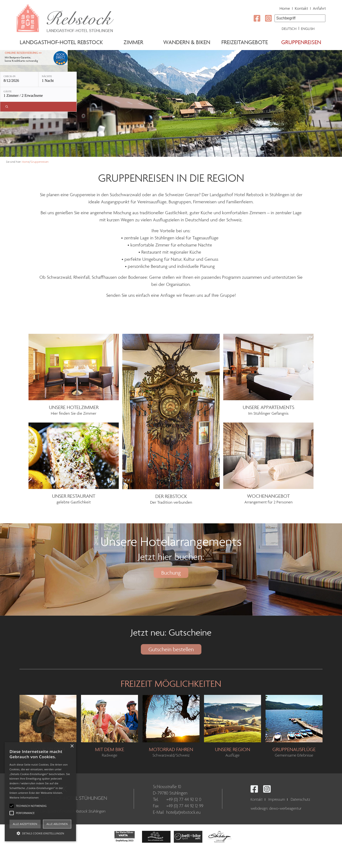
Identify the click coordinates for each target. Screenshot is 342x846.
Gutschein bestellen (171, 649)
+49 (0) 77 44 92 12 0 (183, 799)
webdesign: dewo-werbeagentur (276, 808)
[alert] (40, 791)
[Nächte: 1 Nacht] (57, 79)
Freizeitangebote (244, 42)
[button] (40, 833)
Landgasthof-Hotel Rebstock (61, 42)
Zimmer (133, 42)
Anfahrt (319, 8)
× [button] (72, 746)
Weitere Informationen (24, 797)
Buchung (171, 572)
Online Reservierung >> (23, 53)
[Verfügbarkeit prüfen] (38, 107)
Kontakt (301, 8)
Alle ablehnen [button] (57, 824)
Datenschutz (300, 799)
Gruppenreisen (301, 42)
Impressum (276, 799)
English (307, 28)
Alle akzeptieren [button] (25, 824)
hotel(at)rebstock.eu (183, 812)
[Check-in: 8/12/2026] (19, 79)
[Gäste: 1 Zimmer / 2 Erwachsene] (38, 94)
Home (285, 8)
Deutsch (289, 28)
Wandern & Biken (186, 42)
